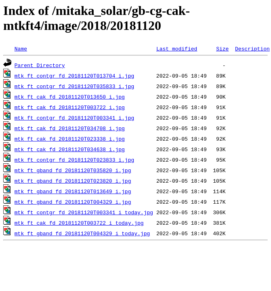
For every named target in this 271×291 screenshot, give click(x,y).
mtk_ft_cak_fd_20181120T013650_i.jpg (70, 96)
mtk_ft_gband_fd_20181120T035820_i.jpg (73, 170)
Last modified (176, 48)
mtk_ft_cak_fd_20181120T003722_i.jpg (70, 107)
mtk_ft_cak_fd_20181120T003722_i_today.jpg (79, 222)
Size (222, 48)
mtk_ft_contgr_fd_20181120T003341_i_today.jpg (84, 212)
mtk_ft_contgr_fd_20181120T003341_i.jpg (74, 117)
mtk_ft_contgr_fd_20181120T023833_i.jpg (74, 159)
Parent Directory (40, 65)
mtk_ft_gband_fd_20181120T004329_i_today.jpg (82, 233)
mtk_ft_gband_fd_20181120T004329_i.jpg (73, 201)
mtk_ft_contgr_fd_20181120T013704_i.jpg (74, 75)
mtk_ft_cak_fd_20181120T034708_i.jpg (70, 128)
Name (21, 48)
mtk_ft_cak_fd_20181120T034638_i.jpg (70, 149)
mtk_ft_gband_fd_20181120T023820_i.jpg (73, 180)
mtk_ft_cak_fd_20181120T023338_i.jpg (70, 138)
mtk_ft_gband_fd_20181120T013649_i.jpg (73, 191)
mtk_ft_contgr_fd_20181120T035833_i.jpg (74, 86)
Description (252, 48)
